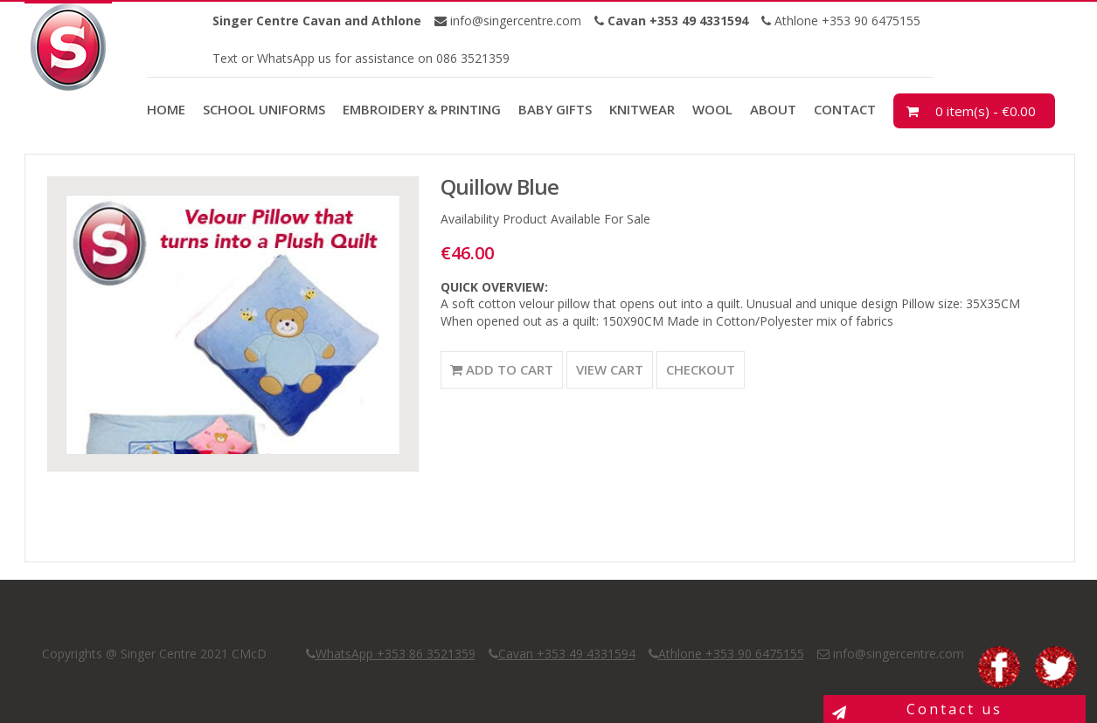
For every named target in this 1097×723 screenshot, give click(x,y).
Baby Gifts (555, 109)
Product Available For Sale (576, 218)
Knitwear (642, 109)
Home (166, 109)
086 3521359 (471, 58)
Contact (845, 109)
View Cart (609, 369)
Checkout (700, 369)
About (773, 109)
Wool (712, 109)
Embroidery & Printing (422, 109)
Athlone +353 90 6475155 (845, 20)
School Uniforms (264, 109)
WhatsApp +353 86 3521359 (396, 653)
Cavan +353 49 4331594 (566, 653)
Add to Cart (501, 369)
